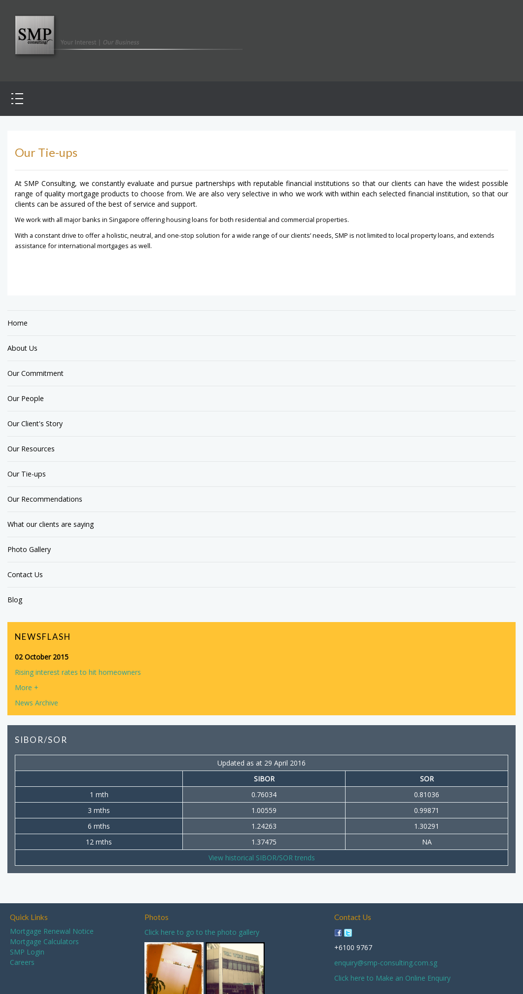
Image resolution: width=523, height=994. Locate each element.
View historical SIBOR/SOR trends (262, 857)
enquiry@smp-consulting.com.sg (385, 962)
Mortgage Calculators (44, 941)
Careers (22, 962)
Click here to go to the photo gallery (201, 932)
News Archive (36, 702)
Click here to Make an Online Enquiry (392, 978)
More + (26, 687)
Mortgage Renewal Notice (52, 931)
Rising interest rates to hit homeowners (78, 672)
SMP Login (27, 952)
